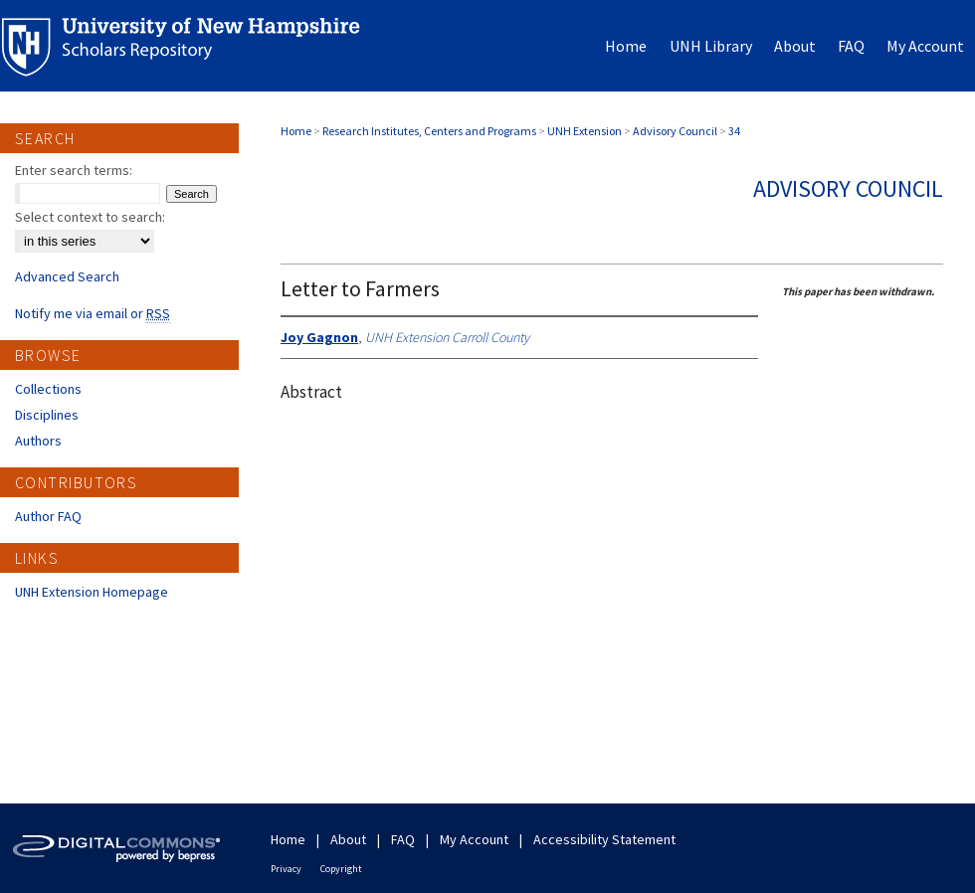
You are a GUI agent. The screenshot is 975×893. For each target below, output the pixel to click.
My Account (474, 839)
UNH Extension (584, 130)
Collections (48, 389)
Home (296, 130)
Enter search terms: (73, 170)
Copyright (341, 868)
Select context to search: (90, 217)
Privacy (286, 868)
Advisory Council (675, 130)
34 (734, 130)
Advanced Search (67, 276)
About (348, 839)
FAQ (403, 839)
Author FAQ (48, 516)
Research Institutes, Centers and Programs (429, 130)
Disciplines (47, 415)
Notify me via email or (92, 313)
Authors (38, 440)
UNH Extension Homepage (91, 592)
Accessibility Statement (604, 839)
